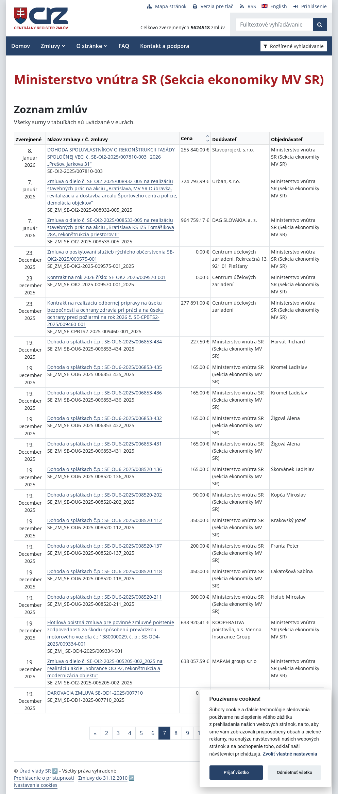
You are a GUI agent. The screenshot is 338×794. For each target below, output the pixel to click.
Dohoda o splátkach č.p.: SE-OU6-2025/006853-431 (104, 443)
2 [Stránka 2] (106, 733)
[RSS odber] (247, 6)
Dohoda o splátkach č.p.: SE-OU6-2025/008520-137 (104, 545)
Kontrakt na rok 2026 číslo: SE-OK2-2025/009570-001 (106, 277)
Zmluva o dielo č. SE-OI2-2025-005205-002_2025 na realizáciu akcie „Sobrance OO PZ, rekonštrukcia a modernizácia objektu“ (105, 668)
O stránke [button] (89, 46)
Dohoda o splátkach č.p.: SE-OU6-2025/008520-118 (104, 571)
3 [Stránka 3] (118, 733)
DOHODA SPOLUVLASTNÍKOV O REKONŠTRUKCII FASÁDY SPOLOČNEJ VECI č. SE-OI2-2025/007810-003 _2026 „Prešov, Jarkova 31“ (111, 156)
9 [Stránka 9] (187, 733)
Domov (20, 46)
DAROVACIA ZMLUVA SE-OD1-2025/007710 (95, 693)
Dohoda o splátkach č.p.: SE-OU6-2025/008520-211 (104, 597)
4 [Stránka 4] (129, 733)
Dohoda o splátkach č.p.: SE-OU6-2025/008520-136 (104, 469)
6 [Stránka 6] (152, 733)
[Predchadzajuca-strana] (95, 733)
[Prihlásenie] (309, 6)
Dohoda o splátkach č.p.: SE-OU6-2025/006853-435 (104, 367)
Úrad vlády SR (35, 770)
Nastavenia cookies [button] (35, 785)
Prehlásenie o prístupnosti (44, 778)
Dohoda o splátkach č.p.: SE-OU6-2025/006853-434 (104, 341)
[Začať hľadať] (320, 24)
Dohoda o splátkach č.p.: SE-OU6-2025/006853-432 (104, 418)
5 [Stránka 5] (141, 733)
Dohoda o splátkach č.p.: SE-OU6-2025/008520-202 (104, 494)
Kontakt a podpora (164, 46)
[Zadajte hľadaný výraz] (274, 24)
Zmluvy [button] (50, 46)
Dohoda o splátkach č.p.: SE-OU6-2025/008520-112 (104, 520)
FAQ (123, 46)
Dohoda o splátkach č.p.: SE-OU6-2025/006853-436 (104, 392)
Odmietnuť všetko (294, 772)
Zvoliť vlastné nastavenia (290, 754)
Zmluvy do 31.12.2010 (103, 778)
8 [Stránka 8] (176, 733)
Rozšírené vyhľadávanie (294, 46)
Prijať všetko (236, 772)
